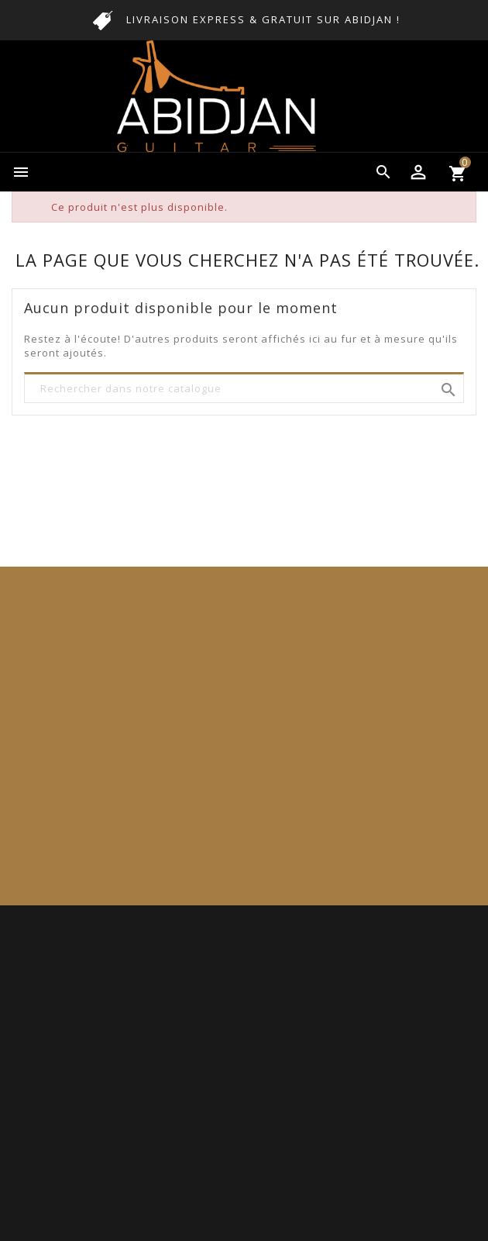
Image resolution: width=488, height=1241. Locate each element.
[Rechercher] (244, 388)
